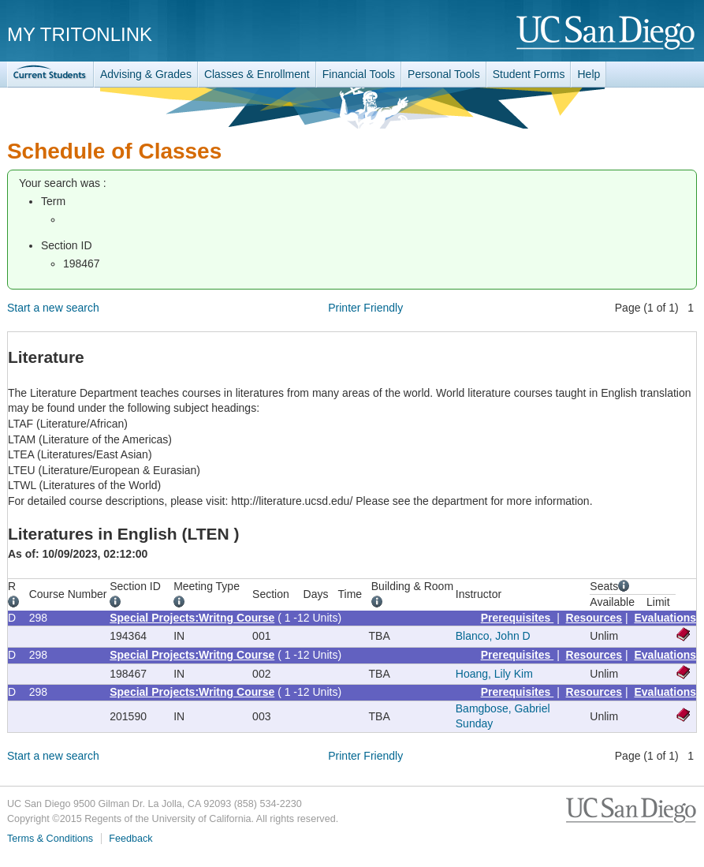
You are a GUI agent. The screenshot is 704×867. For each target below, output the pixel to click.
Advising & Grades (146, 74)
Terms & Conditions (50, 838)
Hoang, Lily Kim (494, 673)
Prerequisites (517, 617)
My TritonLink (79, 34)
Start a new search (53, 307)
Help (588, 74)
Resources (594, 617)
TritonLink (50, 75)
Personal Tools (444, 74)
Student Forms (529, 74)
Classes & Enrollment (257, 74)
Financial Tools (358, 74)
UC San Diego (606, 33)
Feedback (130, 838)
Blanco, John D (493, 636)
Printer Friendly (365, 307)
